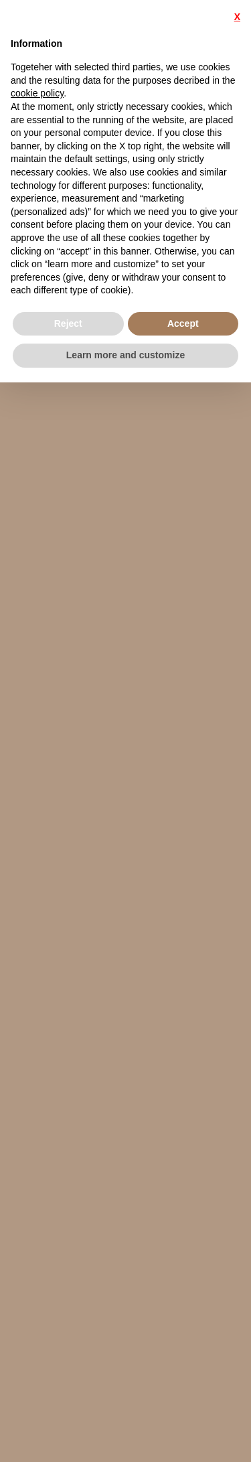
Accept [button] (183, 323)
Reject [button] (68, 323)
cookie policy (37, 93)
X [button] (237, 16)
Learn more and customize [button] (125, 355)
